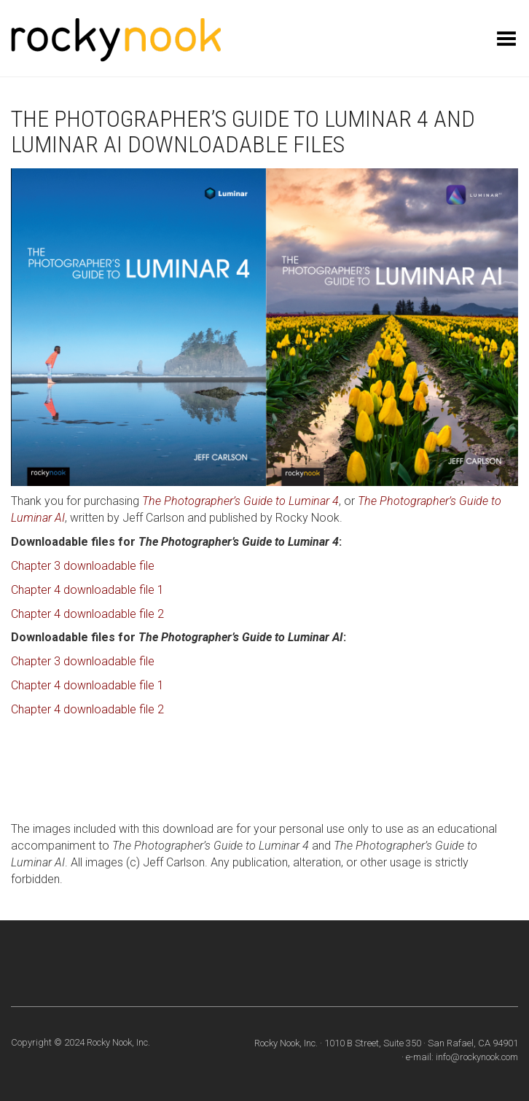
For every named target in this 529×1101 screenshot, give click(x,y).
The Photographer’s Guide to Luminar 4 (240, 501)
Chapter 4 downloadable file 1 (87, 590)
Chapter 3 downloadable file (82, 566)
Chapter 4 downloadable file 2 (87, 614)
